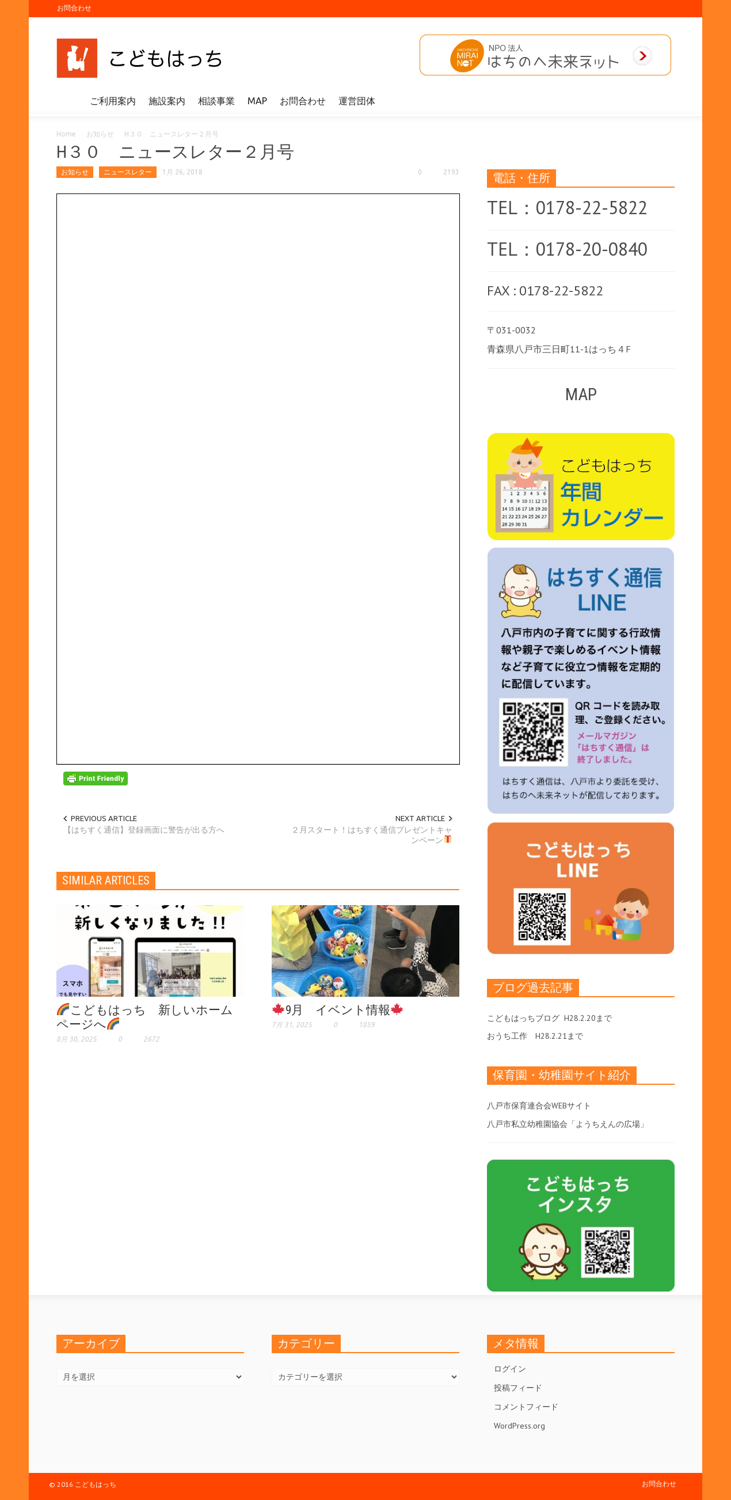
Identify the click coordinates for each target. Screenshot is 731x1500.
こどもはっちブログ (523, 1018)
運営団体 (356, 101)
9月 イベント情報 (337, 1010)
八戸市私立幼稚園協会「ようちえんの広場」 (567, 1124)
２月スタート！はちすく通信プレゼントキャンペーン (371, 835)
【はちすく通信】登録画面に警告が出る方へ (143, 830)
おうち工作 (507, 1036)
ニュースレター (128, 172)
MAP (257, 101)
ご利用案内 (113, 101)
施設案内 (167, 101)
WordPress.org (519, 1426)
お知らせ (100, 134)
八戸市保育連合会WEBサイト (539, 1105)
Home (66, 134)
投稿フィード (518, 1388)
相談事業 (216, 101)
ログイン (510, 1369)
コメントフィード (526, 1407)
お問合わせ (74, 7)
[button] (663, 100)
